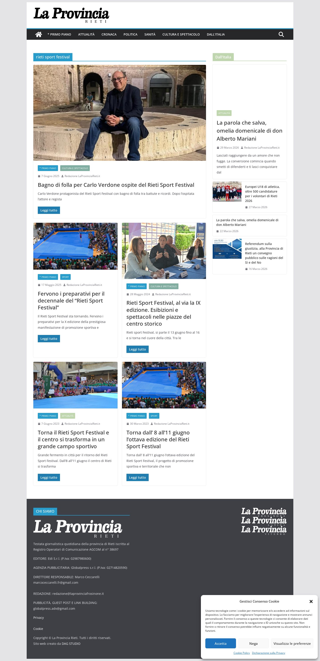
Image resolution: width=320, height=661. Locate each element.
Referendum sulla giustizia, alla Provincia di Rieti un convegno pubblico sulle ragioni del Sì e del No (264, 253)
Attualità (86, 34)
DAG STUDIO (71, 643)
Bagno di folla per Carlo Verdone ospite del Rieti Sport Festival (116, 184)
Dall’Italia (216, 34)
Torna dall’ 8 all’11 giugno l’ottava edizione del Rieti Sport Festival (158, 439)
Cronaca (109, 34)
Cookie (38, 629)
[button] (311, 601)
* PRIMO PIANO (59, 34)
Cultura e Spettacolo (181, 34)
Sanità (149, 34)
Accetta (221, 643)
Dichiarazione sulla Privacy (268, 653)
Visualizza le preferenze (292, 643)
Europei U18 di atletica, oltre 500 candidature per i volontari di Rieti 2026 (262, 194)
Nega (253, 643)
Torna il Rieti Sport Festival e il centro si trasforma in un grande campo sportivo (73, 439)
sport (65, 277)
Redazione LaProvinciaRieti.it (82, 176)
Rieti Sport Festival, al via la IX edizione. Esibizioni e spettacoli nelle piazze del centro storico (163, 313)
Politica (130, 34)
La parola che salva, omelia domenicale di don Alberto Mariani (249, 130)
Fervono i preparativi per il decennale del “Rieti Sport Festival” (71, 300)
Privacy (38, 617)
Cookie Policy (242, 653)
